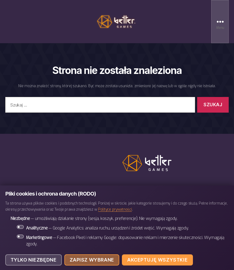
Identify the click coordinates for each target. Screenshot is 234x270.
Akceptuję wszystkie (157, 260)
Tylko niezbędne (34, 260)
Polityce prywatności (115, 209)
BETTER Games (117, 21)
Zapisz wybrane (92, 260)
